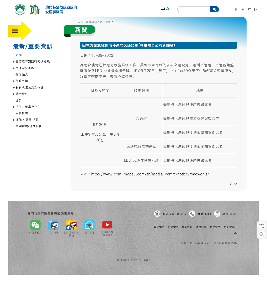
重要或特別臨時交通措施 (31, 61)
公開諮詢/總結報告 (28, 126)
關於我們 (159, 227)
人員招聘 (21, 113)
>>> (233, 183)
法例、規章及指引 (26, 106)
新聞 (18, 55)
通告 (18, 100)
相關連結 (187, 227)
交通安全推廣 (23, 68)
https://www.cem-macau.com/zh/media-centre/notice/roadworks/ (150, 173)
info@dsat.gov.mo (174, 213)
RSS (234, 232)
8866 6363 (204, 213)
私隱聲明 (215, 227)
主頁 (80, 21)
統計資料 (20, 93)
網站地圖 (229, 227)
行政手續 (20, 80)
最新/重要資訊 (33, 46)
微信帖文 (21, 74)
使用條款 (201, 227)
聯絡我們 (173, 227)
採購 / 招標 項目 (26, 119)
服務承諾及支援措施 (28, 87)
